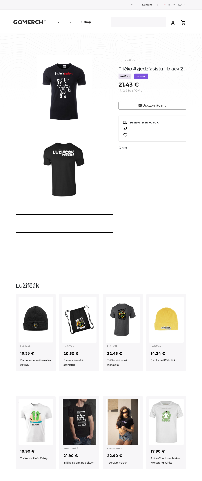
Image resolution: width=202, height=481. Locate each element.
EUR (181, 4)
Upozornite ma (152, 105)
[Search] (138, 22)
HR (167, 4)
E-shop (86, 22)
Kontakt (147, 4)
